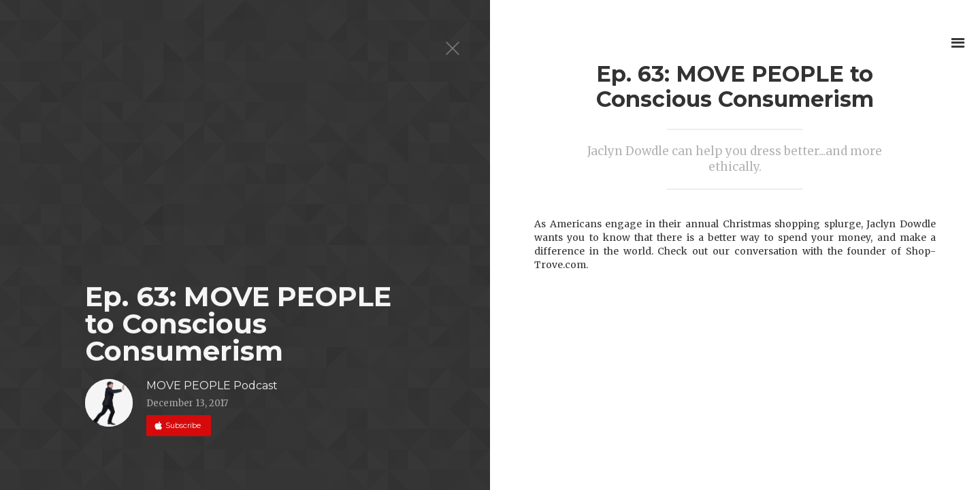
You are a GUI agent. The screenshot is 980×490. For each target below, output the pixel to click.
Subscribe (182, 426)
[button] (958, 42)
